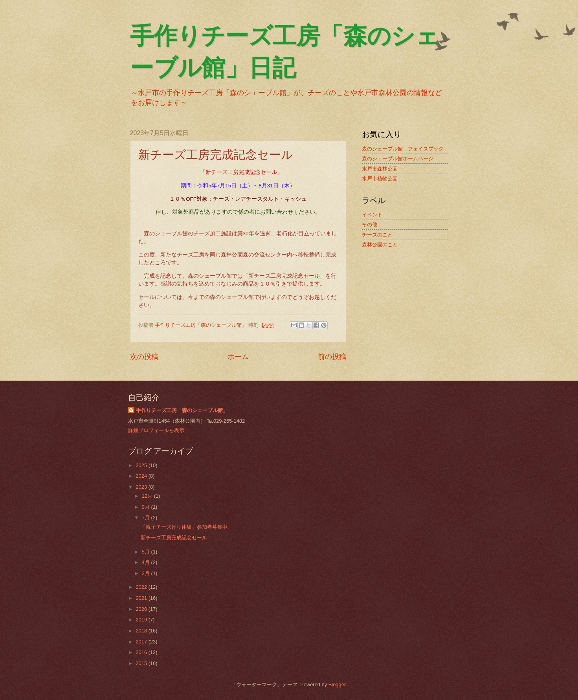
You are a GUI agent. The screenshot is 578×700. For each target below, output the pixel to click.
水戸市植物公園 (380, 178)
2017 (142, 642)
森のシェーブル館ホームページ (397, 158)
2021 (142, 598)
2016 (142, 652)
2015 (142, 663)
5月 (146, 552)
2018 (142, 631)
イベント (372, 215)
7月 (146, 517)
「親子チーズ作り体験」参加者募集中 (184, 527)
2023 (142, 487)
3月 (146, 573)
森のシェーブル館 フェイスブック (403, 149)
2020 (142, 609)
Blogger (337, 684)
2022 (142, 587)
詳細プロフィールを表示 (156, 430)
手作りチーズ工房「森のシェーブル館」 (182, 410)
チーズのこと (377, 235)
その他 (369, 224)
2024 (142, 476)
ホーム (238, 357)
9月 (146, 507)
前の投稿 (332, 357)
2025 (142, 465)
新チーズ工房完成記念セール (174, 538)
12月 (148, 496)
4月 (146, 562)
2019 (142, 620)
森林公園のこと (380, 244)
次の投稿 (144, 357)
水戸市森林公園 (380, 169)
